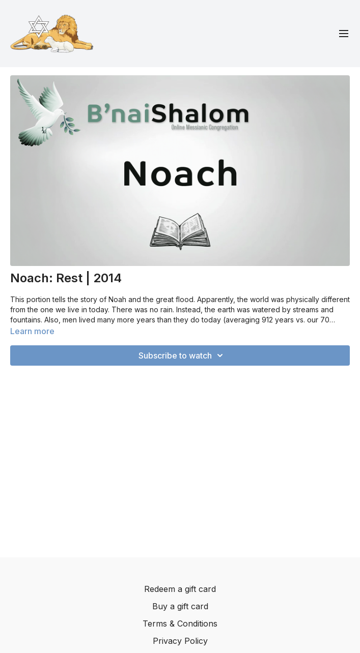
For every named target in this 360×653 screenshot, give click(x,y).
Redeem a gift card (180, 589)
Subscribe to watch (182, 355)
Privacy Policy (180, 641)
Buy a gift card (180, 606)
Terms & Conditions (180, 623)
